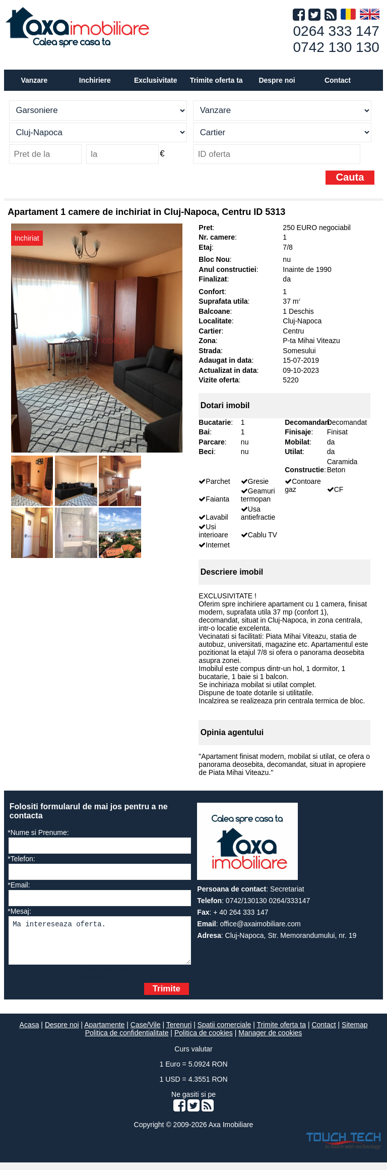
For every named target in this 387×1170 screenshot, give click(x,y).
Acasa (29, 1032)
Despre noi (62, 1032)
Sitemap (354, 1032)
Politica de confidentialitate (127, 1040)
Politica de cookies (203, 1040)
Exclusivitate (155, 80)
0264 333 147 (336, 31)
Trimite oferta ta (216, 80)
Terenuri (179, 1032)
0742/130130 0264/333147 (268, 901)
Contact (338, 80)
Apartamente (104, 1032)
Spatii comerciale (224, 1032)
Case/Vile (146, 1032)
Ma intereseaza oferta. (99, 944)
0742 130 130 (336, 47)
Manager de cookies (270, 1040)
